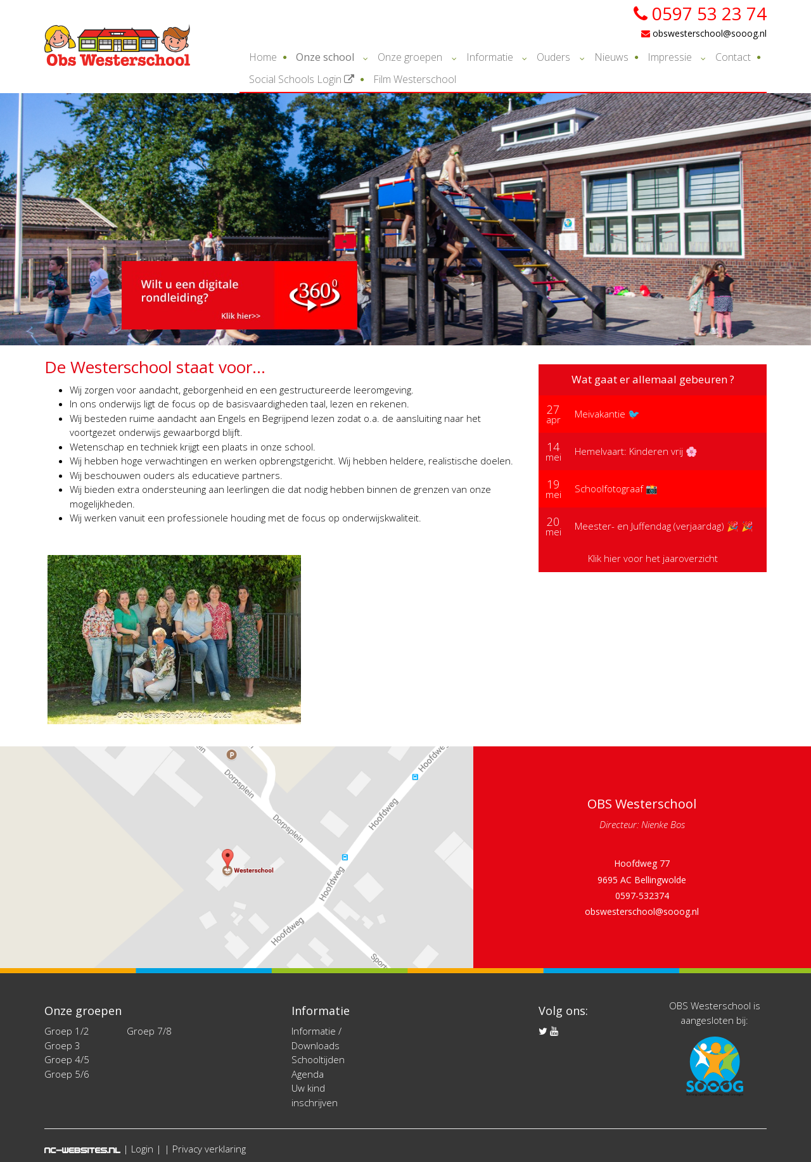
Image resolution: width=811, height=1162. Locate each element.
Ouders (553, 57)
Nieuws (611, 57)
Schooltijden (318, 1059)
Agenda (307, 1074)
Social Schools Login (301, 79)
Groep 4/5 (66, 1059)
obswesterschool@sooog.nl (704, 33)
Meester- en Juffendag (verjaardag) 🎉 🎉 (664, 526)
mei (553, 451)
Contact (733, 57)
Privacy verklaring (209, 1148)
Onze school (325, 57)
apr (553, 414)
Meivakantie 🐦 (607, 413)
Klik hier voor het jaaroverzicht (653, 558)
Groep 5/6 (66, 1074)
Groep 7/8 (149, 1031)
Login (142, 1148)
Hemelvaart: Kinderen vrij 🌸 (636, 451)
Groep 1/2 (66, 1031)
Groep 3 (62, 1045)
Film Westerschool (414, 79)
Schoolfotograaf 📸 (616, 488)
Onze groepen (410, 57)
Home (263, 57)
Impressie (670, 57)
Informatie (489, 57)
